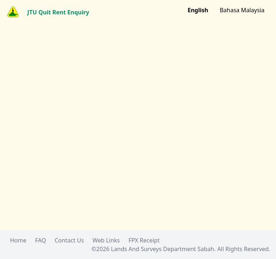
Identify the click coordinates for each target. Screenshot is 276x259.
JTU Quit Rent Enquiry (58, 12)
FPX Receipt (144, 240)
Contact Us (69, 240)
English (198, 10)
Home (18, 240)
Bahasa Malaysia (242, 10)
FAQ (40, 240)
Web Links (106, 240)
